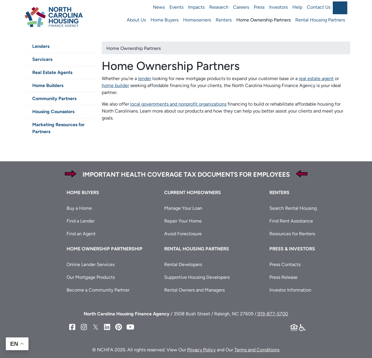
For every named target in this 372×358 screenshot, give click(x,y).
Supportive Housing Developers (197, 277)
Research (218, 7)
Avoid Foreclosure (183, 233)
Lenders (40, 46)
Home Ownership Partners (263, 20)
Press (259, 7)
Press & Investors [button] (292, 249)
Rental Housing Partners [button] (196, 249)
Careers (241, 7)
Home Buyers (164, 20)
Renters (224, 20)
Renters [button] (279, 192)
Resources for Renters (292, 233)
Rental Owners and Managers (194, 290)
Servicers (42, 59)
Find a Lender (80, 221)
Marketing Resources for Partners (58, 128)
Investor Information (290, 290)
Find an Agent (81, 233)
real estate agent (316, 78)
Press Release (283, 277)
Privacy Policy (201, 349)
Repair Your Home (183, 221)
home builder (115, 85)
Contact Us (318, 7)
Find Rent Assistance (291, 221)
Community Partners (54, 98)
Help (297, 7)
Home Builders (47, 85)
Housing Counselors (53, 111)
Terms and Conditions (256, 349)
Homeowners (197, 20)
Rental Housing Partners (320, 20)
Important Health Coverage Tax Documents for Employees (186, 174)
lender (144, 78)
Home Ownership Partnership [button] (104, 249)
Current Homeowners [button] (192, 192)
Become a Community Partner (98, 290)
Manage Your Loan (183, 208)
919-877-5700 (272, 314)
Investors (278, 7)
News (159, 7)
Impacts (196, 7)
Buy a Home (79, 208)
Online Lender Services (91, 264)
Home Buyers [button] (83, 192)
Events (176, 7)
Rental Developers (183, 264)
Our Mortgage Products (91, 277)
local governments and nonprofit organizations (178, 104)
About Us (136, 20)
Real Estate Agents (52, 72)
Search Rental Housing (293, 208)
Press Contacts (285, 264)
